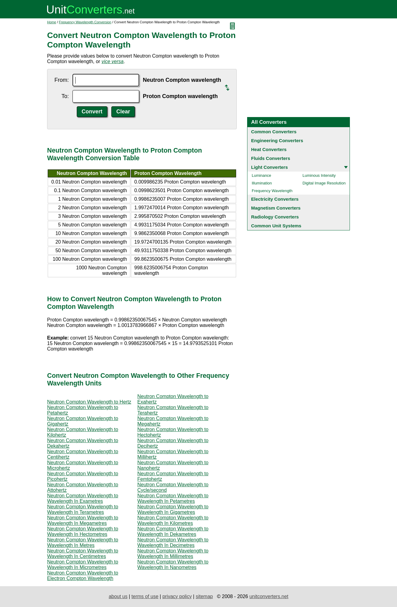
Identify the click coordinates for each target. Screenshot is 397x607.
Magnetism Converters (276, 208)
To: (65, 96)
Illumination (262, 183)
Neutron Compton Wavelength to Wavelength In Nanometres (172, 564)
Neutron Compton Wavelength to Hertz (89, 401)
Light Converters (269, 167)
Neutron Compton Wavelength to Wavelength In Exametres (82, 498)
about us (118, 596)
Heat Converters (269, 149)
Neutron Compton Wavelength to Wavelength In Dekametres (172, 531)
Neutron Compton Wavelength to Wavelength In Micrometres (82, 564)
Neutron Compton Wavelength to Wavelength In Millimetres (172, 553)
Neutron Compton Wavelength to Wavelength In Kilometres (172, 520)
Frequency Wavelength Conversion (85, 22)
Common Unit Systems (276, 225)
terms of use (145, 596)
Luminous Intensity (319, 175)
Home (51, 22)
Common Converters (273, 131)
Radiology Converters (275, 216)
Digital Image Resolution (324, 183)
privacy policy (177, 596)
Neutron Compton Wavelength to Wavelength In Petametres (172, 498)
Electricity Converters (275, 199)
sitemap (204, 596)
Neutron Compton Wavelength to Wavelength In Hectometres (82, 531)
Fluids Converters (270, 158)
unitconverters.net (268, 596)
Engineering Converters (277, 140)
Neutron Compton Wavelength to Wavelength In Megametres (82, 520)
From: (61, 80)
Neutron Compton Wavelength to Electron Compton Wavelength (82, 575)
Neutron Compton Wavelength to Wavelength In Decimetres (172, 542)
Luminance (261, 175)
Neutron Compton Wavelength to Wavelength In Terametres (82, 509)
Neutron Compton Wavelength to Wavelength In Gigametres (172, 509)
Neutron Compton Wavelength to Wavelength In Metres (82, 542)
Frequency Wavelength (272, 190)
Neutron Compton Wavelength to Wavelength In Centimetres (82, 553)
